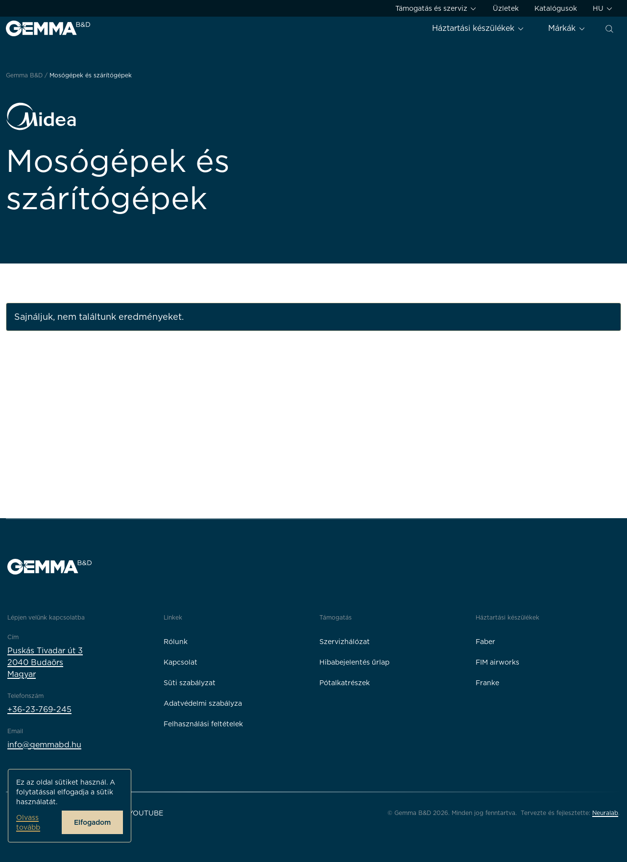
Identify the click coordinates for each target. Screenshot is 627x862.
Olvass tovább (28, 822)
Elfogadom (92, 822)
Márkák (567, 28)
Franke (487, 683)
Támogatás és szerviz (436, 8)
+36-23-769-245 (39, 709)
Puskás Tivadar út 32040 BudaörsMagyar (45, 662)
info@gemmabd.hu (44, 744)
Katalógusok (555, 8)
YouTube (145, 813)
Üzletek (506, 8)
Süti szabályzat (190, 683)
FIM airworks (497, 662)
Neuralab (605, 812)
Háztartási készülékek (478, 28)
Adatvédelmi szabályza (203, 703)
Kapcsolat (180, 662)
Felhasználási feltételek (203, 724)
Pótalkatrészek (344, 683)
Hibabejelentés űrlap (354, 662)
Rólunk (176, 642)
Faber (485, 642)
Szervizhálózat (344, 642)
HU (603, 8)
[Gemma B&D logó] (48, 28)
